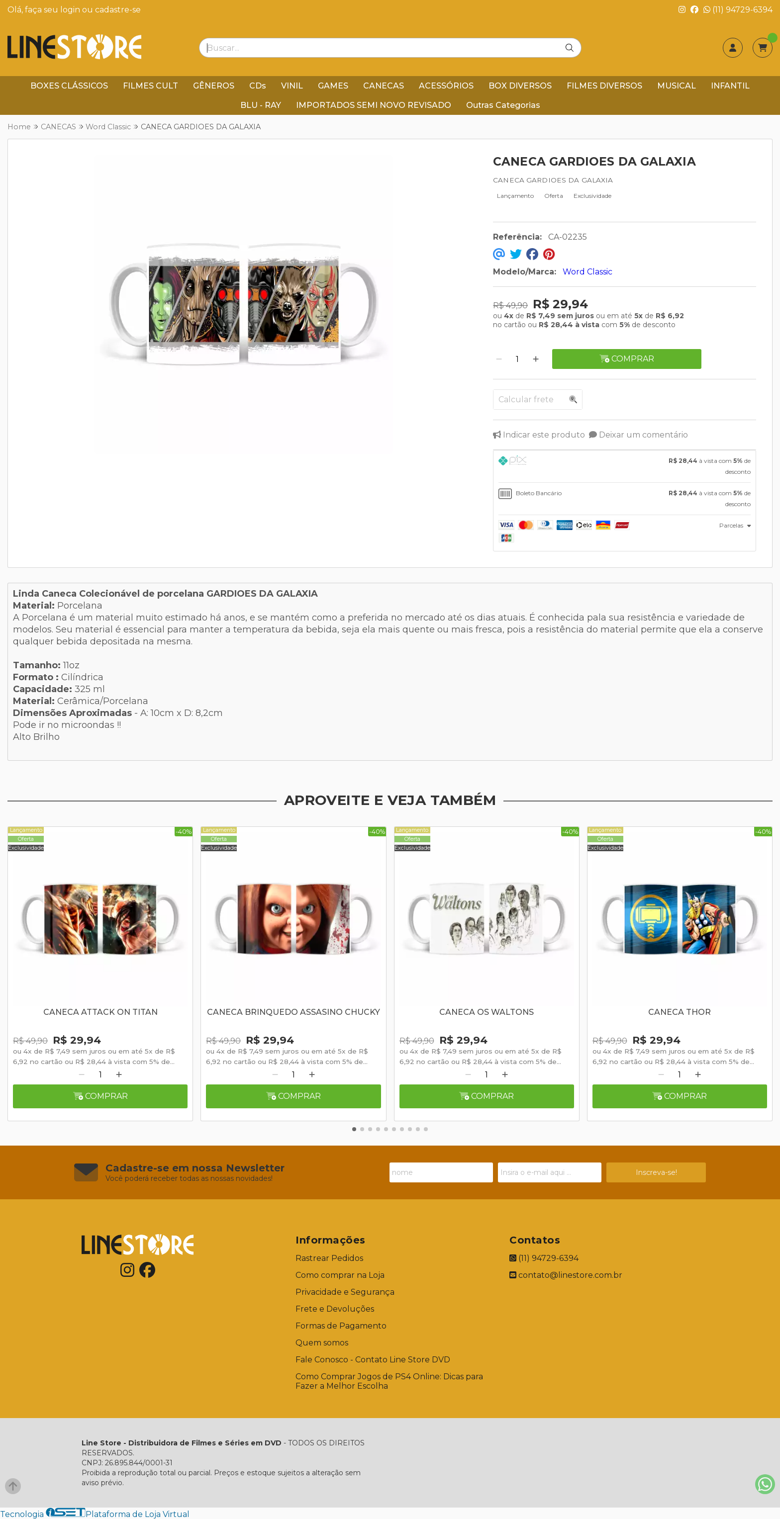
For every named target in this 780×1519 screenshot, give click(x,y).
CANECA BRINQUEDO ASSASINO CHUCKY (293, 1012)
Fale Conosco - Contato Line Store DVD (372, 1359)
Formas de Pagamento (341, 1326)
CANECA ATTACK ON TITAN (100, 1012)
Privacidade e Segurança (344, 1292)
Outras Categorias (503, 105)
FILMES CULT (150, 85)
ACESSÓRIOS (446, 85)
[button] (354, 1129)
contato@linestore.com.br (565, 1275)
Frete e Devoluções (334, 1309)
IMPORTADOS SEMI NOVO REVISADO (373, 105)
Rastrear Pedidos (329, 1258)
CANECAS (383, 85)
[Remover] (499, 359)
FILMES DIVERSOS (604, 85)
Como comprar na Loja (340, 1275)
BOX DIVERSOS (520, 85)
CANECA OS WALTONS (486, 1012)
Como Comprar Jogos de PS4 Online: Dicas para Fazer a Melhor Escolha (389, 1381)
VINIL (292, 85)
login (71, 9)
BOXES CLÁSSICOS (69, 85)
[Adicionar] (536, 359)
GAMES (333, 85)
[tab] (624, 466)
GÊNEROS (213, 85)
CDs (257, 85)
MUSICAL (676, 85)
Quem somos (321, 1342)
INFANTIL (730, 85)
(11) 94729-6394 (738, 9)
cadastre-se (118, 9)
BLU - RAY (260, 105)
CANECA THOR (679, 1012)
